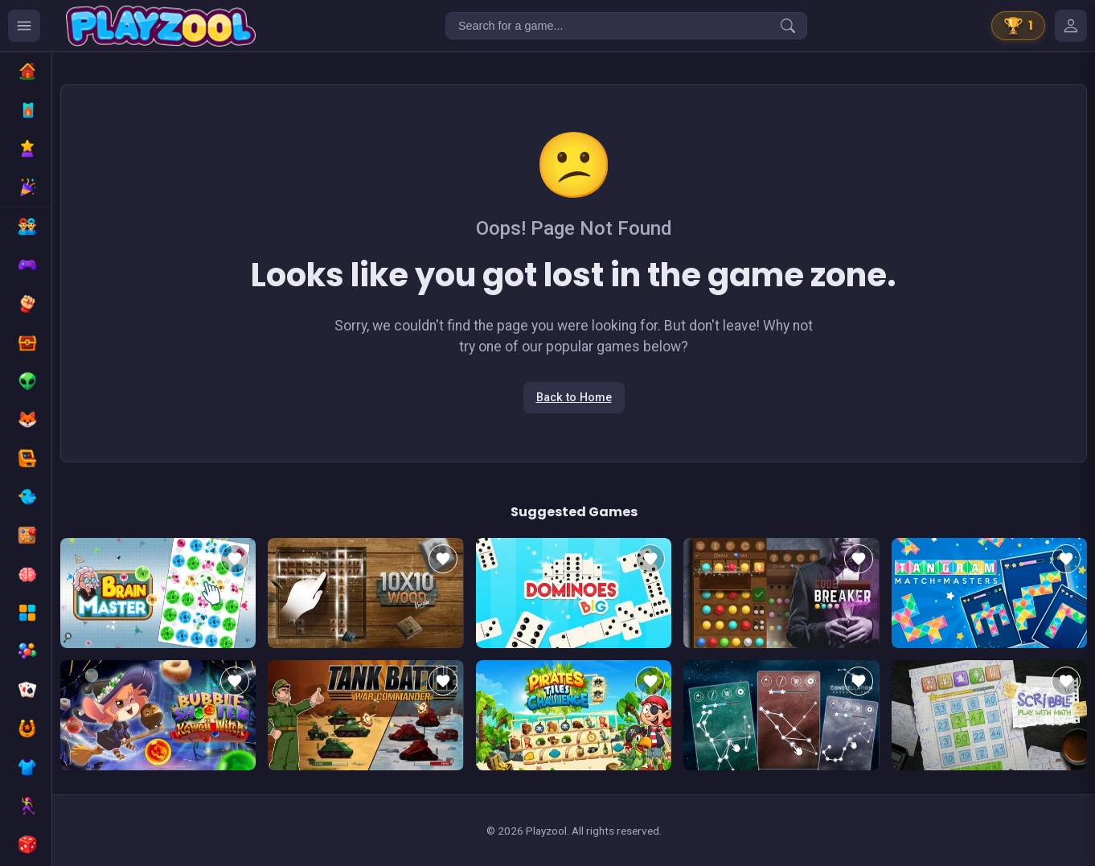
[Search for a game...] (626, 25)
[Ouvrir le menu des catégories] (24, 26)
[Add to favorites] (234, 558)
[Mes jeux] (1071, 26)
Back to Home (574, 397)
